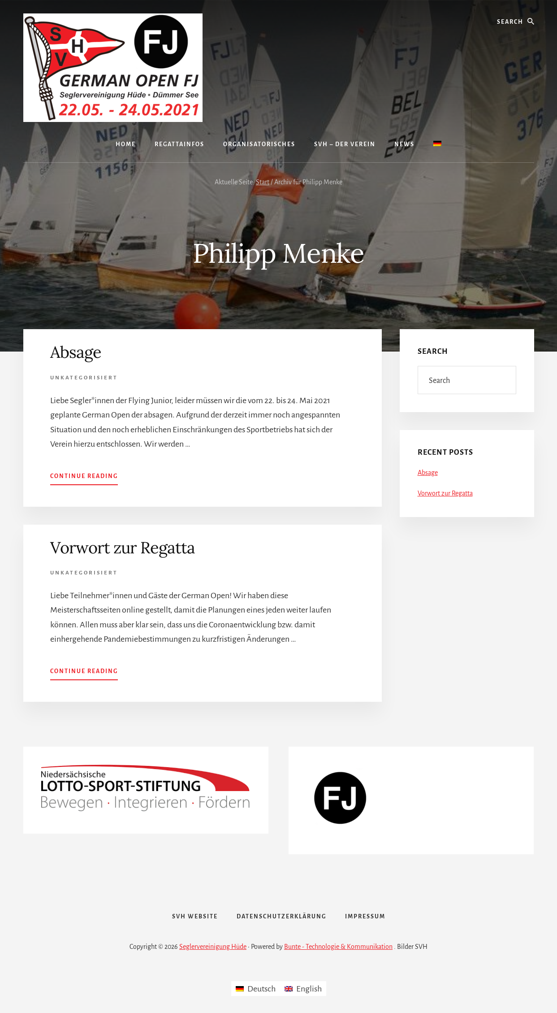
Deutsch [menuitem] (261, 988)
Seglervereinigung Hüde (212, 946)
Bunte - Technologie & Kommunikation (338, 946)
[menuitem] (437, 144)
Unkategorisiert (84, 378)
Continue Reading (84, 475)
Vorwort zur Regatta (122, 547)
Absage (75, 352)
